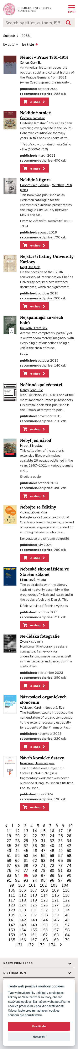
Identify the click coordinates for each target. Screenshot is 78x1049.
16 (52, 830)
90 (69, 875)
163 (55, 934)
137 (33, 915)
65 (60, 860)
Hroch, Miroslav (31, 445)
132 (44, 910)
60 (17, 860)
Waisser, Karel (30, 707)
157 (55, 930)
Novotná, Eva (54, 707)
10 (70, 825)
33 (60, 840)
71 (43, 865)
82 (69, 870)
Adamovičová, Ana (33, 512)
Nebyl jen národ (35, 440)
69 (26, 865)
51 (9, 855)
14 (34, 830)
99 (12, 885)
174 (52, 944)
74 (69, 865)
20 (17, 835)
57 (60, 855)
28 (17, 840)
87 (43, 875)
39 (43, 845)
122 (66, 900)
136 (22, 915)
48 (52, 850)
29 (26, 840)
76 (17, 870)
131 (33, 910)
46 (34, 850)
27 (9, 840)
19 (9, 835)
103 (54, 885)
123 (11, 905)
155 (33, 930)
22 (34, 835)
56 (52, 855)
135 (11, 915)
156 (44, 930)
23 (43, 835)
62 (34, 860)
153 (11, 930)
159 (11, 934)
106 (22, 890)
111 (11, 895)
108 (44, 890)
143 (33, 920)
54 (34, 855)
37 (26, 845)
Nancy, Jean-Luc (31, 390)
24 (52, 835)
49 (60, 850)
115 (55, 895)
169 (55, 939)
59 (9, 860)
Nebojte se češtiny (38, 507)
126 (44, 905)
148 (22, 925)
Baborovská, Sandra (34, 185)
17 (60, 830)
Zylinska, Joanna (31, 641)
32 (52, 840)
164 (66, 934)
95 (43, 880)
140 (66, 915)
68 (17, 865)
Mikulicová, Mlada (33, 579)
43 (9, 850)
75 (9, 870)
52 (17, 855)
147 (11, 925)
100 (21, 885)
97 (60, 880)
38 (34, 845)
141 (11, 920)
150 (44, 925)
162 (44, 934)
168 (44, 939)
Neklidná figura (35, 179)
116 (66, 895)
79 (43, 870)
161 (33, 934)
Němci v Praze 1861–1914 (44, 57)
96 (52, 880)
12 (17, 830)
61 (26, 860)
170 (66, 939)
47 (43, 850)
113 (33, 895)
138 (44, 915)
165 (11, 939)
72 (52, 865)
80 (52, 870)
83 (9, 875)
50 (69, 850)
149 (33, 925)
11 (9, 830)
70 (34, 865)
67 (9, 865)
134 (66, 910)
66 (69, 860)
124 (22, 905)
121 (55, 900)
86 (34, 875)
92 (17, 880)
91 (9, 880)
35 (9, 845)
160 (22, 934)
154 (22, 930)
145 (55, 920)
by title (30, 44)
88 (52, 875)
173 (41, 944)
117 (11, 900)
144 (44, 920)
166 (22, 939)
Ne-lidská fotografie (39, 636)
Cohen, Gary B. (30, 62)
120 (44, 900)
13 (26, 830)
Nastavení (39, 1036)
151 (55, 925)
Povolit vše (39, 1026)
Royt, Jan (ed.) (30, 267)
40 (52, 845)
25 (60, 835)
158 (66, 930)
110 (66, 890)
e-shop (34, 102)
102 (43, 885)
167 (33, 939)
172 (30, 944)
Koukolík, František (33, 328)
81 (60, 870)
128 (66, 905)
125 (33, 905)
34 (69, 840)
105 (11, 890)
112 (22, 895)
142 (22, 920)
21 (26, 835)
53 (26, 855)
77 (26, 870)
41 (60, 845)
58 (69, 855)
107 (33, 890)
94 (34, 880)
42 (69, 845)
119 (33, 900)
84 (17, 875)
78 (34, 870)
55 (43, 855)
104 (65, 885)
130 (22, 910)
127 (55, 905)
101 (32, 885)
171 (19, 944)
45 (26, 850)
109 (55, 890)
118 (22, 900)
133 (55, 910)
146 (66, 920)
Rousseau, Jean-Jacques (37, 763)
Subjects (9, 36)
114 (44, 895)
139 (55, 915)
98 (69, 880)
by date (10, 44)
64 (52, 860)
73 (60, 865)
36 (17, 845)
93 (26, 880)
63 (43, 860)
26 (69, 835)
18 (69, 830)
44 (17, 850)
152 (66, 925)
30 (34, 840)
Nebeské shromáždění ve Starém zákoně (44, 572)
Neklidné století (36, 112)
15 (43, 830)
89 (60, 875)
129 (11, 910)
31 (43, 840)
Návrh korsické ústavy (42, 758)
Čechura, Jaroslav (32, 118)
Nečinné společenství (41, 384)
